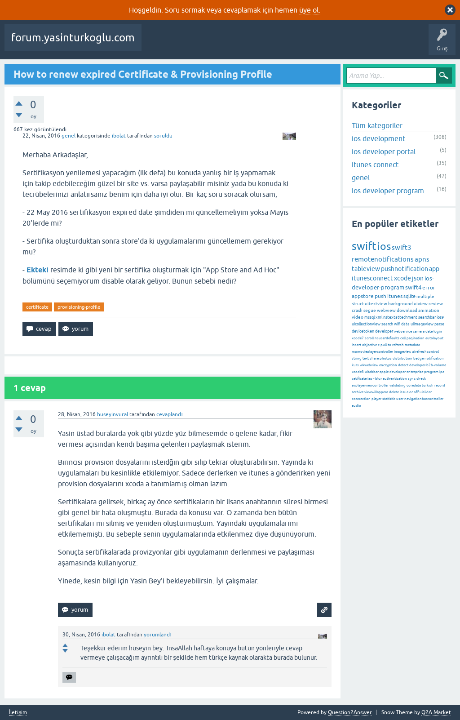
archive (357, 392)
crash (357, 310)
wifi (397, 324)
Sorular (157, 44)
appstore (363, 296)
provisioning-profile (79, 307)
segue (369, 310)
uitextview (376, 303)
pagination (416, 338)
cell (403, 338)
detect (403, 365)
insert (356, 345)
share (374, 358)
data (405, 324)
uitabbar (372, 372)
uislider (426, 392)
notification (434, 358)
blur (378, 379)
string (357, 358)
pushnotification (404, 268)
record (439, 385)
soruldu (163, 136)
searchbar (427, 317)
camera (419, 331)
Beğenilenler (192, 44)
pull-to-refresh (392, 345)
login (437, 331)
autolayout (434, 338)
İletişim (18, 713)
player (376, 399)
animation (428, 310)
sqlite (409, 296)
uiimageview (422, 324)
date (429, 331)
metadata (412, 345)
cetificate (359, 379)
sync (412, 379)
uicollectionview (366, 324)
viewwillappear (376, 392)
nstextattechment (400, 317)
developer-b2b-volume (427, 365)
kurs (355, 365)
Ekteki (38, 270)
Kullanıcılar (351, 44)
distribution (402, 358)
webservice (403, 331)
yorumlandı (157, 634)
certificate (37, 307)
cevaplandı (169, 414)
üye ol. (309, 10)
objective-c (371, 345)
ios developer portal (384, 151)
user (399, 399)
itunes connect (375, 164)
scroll (369, 338)
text (366, 358)
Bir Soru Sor (388, 44)
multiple (425, 296)
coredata (414, 385)
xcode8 (358, 372)
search (387, 324)
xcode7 (358, 338)
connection (361, 399)
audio (356, 406)
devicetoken (363, 331)
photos (386, 358)
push (380, 296)
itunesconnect (372, 278)
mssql (369, 317)
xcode (402, 278)
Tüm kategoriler (377, 125)
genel (68, 136)
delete (394, 392)
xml (379, 317)
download (407, 310)
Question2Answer (350, 712)
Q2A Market (436, 712)
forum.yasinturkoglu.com (73, 37)
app (434, 268)
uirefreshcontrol (425, 352)
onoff (414, 392)
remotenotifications (383, 259)
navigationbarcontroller (423, 399)
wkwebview (369, 365)
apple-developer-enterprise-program (409, 372)
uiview (421, 303)
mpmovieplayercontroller (372, 352)
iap (369, 379)
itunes (394, 296)
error (428, 287)
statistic (388, 399)
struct (358, 303)
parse (439, 324)
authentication (395, 379)
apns (422, 259)
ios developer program (388, 191)
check (421, 379)
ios (384, 246)
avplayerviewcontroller (370, 385)
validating (397, 385)
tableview (366, 268)
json (418, 278)
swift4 (413, 287)
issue (404, 392)
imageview (402, 352)
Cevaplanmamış (238, 44)
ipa (441, 372)
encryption (388, 365)
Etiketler (279, 44)
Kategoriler (313, 44)
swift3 (401, 247)
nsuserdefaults (387, 338)
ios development (378, 138)
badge (418, 358)
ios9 (440, 317)
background (400, 303)
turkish (427, 385)
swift (364, 246)
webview (386, 310)
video (357, 317)
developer (384, 331)
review (436, 303)
